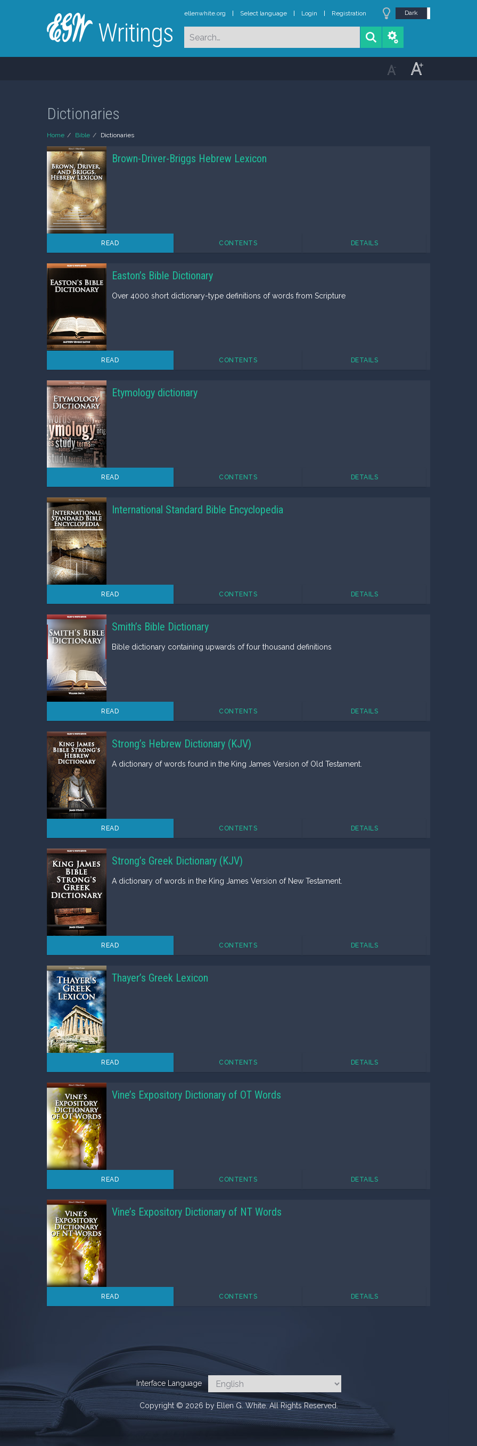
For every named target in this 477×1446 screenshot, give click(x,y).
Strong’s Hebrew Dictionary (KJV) (181, 743)
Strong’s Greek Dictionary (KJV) (177, 860)
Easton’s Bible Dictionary (162, 275)
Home (55, 135)
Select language (263, 13)
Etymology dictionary (155, 392)
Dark (411, 12)
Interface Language (169, 1383)
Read (110, 243)
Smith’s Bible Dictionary (160, 626)
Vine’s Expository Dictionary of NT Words (197, 1212)
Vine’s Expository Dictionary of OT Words (196, 1094)
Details (365, 243)
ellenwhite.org (205, 13)
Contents (238, 243)
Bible (82, 135)
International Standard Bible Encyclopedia (197, 509)
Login (309, 13)
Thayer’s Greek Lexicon (160, 977)
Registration (349, 13)
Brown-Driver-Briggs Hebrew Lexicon (189, 158)
